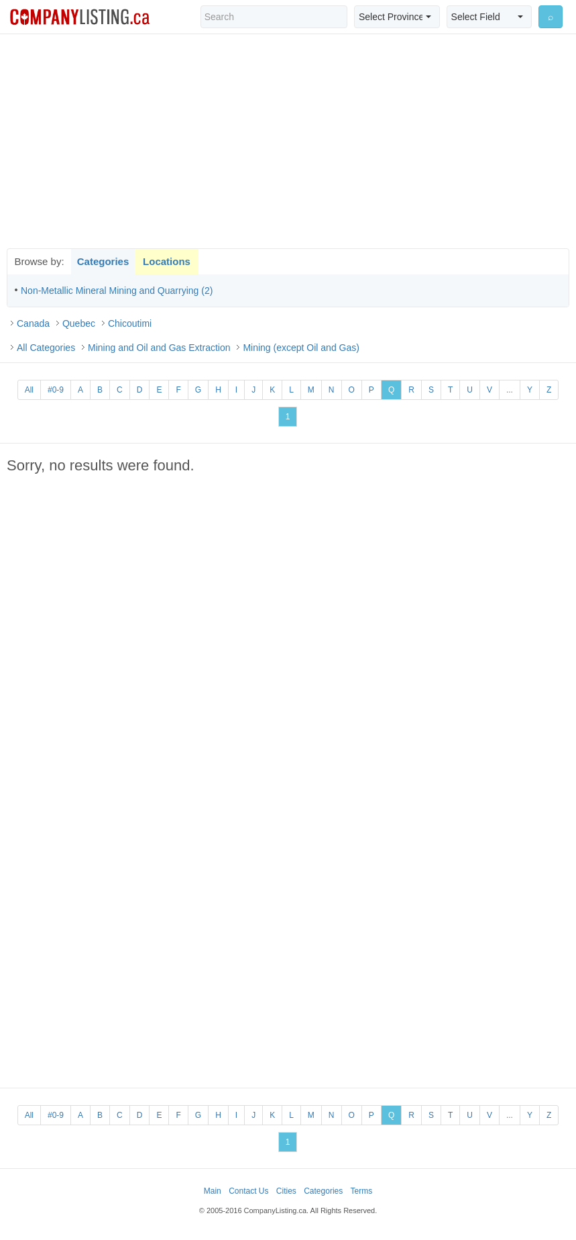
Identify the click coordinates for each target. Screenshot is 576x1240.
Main (212, 1191)
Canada (33, 323)
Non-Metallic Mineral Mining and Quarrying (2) (117, 290)
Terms (362, 1191)
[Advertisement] (288, 141)
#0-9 (56, 390)
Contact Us (248, 1191)
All (29, 390)
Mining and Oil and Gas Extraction (159, 347)
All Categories (46, 347)
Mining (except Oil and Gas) (301, 347)
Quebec (78, 323)
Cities (286, 1191)
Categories (103, 261)
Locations (166, 261)
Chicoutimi (130, 323)
